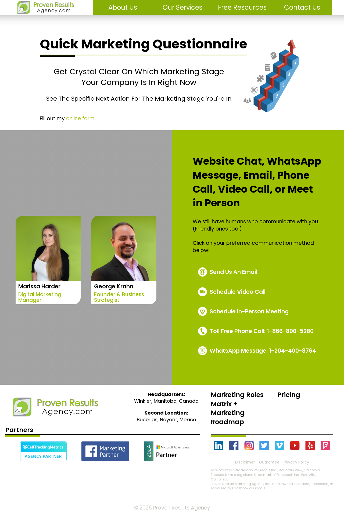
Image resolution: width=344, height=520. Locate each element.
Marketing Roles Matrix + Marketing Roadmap (237, 408)
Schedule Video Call (238, 292)
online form (80, 118)
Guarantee (269, 462)
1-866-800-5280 (262, 331)
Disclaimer (245, 462)
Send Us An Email (233, 272)
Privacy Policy (296, 462)
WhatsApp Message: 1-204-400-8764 (263, 351)
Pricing (288, 394)
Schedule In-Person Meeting (249, 311)
